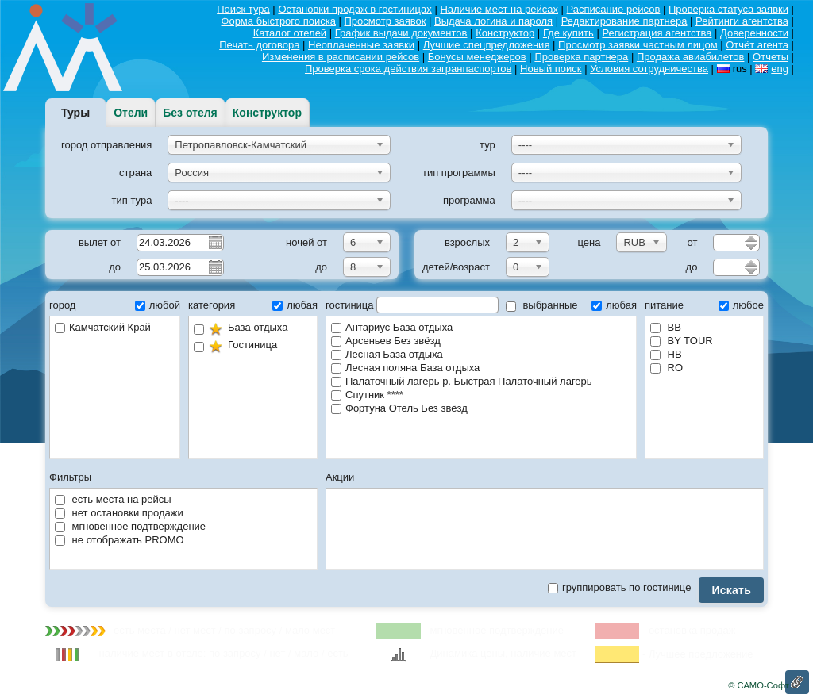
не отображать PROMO (119, 540)
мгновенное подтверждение (130, 526)
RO (666, 368)
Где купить (568, 33)
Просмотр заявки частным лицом (638, 45)
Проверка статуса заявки (728, 9)
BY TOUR (681, 341)
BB (665, 327)
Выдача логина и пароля (493, 21)
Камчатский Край (103, 327)
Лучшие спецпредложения (486, 45)
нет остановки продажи (119, 513)
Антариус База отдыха (392, 327)
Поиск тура (243, 9)
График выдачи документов (401, 33)
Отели (131, 112)
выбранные (542, 305)
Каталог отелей (290, 33)
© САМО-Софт (758, 685)
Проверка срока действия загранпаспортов (408, 69)
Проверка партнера (581, 57)
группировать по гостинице (619, 587)
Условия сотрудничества (649, 69)
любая (295, 305)
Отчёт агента (757, 45)
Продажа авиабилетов (691, 57)
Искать (731, 590)
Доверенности (754, 33)
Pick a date (214, 242)
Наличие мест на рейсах (499, 9)
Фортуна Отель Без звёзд (399, 408)
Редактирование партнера (624, 21)
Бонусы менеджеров (477, 57)
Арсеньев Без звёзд (386, 341)
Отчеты (770, 57)
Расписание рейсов (614, 9)
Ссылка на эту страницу (797, 682)
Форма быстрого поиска (279, 21)
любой (157, 305)
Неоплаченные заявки (361, 45)
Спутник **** (367, 395)
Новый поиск (550, 69)
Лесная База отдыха (387, 354)
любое (741, 305)
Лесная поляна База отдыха (405, 368)
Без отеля (190, 112)
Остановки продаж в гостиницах (354, 9)
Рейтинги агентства (741, 21)
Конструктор (505, 33)
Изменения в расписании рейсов (340, 57)
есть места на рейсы (113, 499)
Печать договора (259, 45)
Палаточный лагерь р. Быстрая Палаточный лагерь (461, 381)
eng (779, 69)
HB (666, 354)
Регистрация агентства (656, 33)
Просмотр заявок (385, 21)
